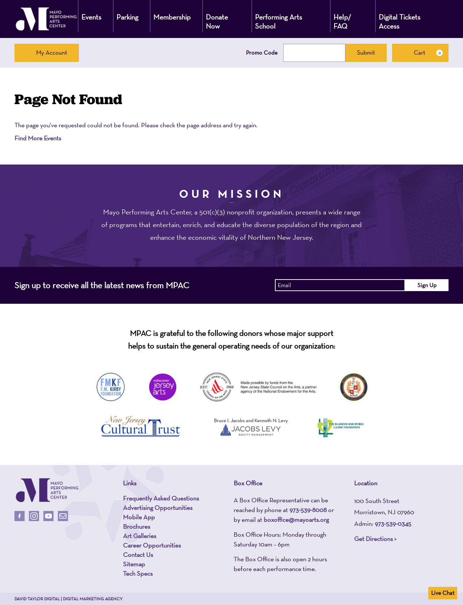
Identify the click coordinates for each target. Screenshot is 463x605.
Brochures (136, 526)
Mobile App (139, 517)
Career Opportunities (152, 545)
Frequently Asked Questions (161, 498)
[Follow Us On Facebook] (19, 516)
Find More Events (37, 138)
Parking (127, 17)
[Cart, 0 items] (420, 53)
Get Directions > (375, 538)
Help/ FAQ (342, 21)
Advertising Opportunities (157, 507)
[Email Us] (63, 516)
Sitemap (134, 564)
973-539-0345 (393, 523)
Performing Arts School (278, 21)
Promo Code (261, 53)
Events (91, 17)
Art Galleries (139, 536)
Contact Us (138, 554)
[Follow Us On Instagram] (34, 516)
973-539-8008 (308, 510)
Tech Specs (138, 573)
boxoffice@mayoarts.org (296, 519)
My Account (46, 52)
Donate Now (217, 21)
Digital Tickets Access (399, 21)
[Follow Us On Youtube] (48, 516)
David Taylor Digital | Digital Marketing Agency (68, 599)
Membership (172, 17)
